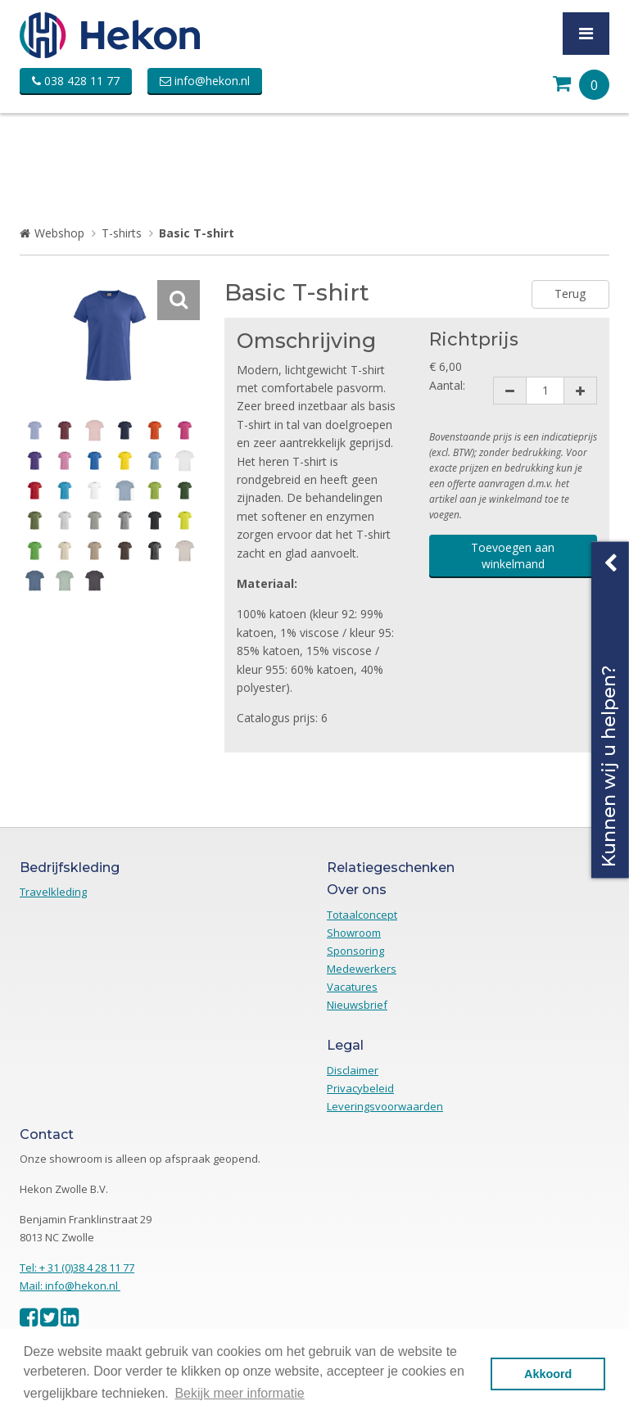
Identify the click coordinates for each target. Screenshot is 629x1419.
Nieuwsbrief (357, 1004)
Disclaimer (352, 1070)
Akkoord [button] (548, 1374)
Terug (570, 293)
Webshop (59, 233)
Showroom (354, 932)
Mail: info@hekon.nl (70, 1285)
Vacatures (352, 986)
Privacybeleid (360, 1088)
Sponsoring (355, 950)
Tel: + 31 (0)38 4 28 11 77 (77, 1267)
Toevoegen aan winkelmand (512, 556)
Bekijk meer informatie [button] (239, 1393)
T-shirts (122, 233)
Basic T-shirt (196, 233)
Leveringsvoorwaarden (385, 1106)
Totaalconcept (362, 914)
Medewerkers (361, 968)
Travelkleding (53, 891)
